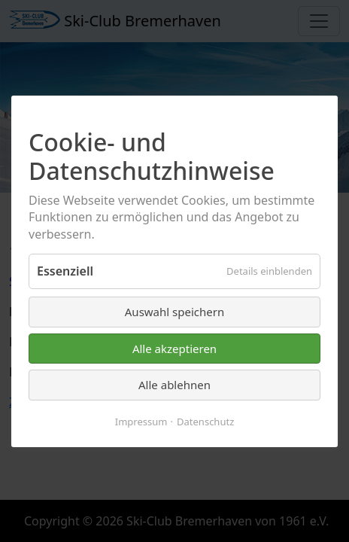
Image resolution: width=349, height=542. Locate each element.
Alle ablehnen (174, 384)
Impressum (141, 421)
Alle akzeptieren (174, 347)
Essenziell (65, 271)
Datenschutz (205, 421)
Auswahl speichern (174, 311)
